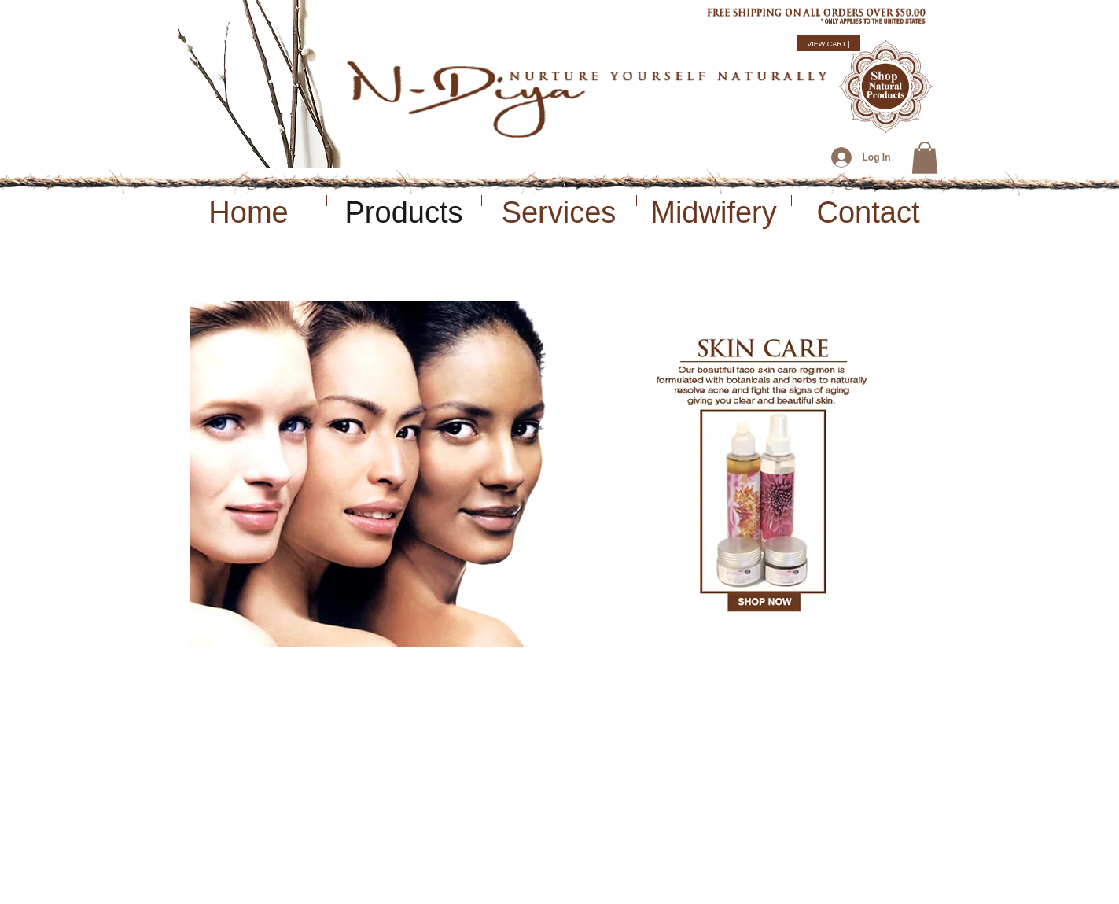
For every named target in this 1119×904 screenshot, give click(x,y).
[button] (924, 158)
